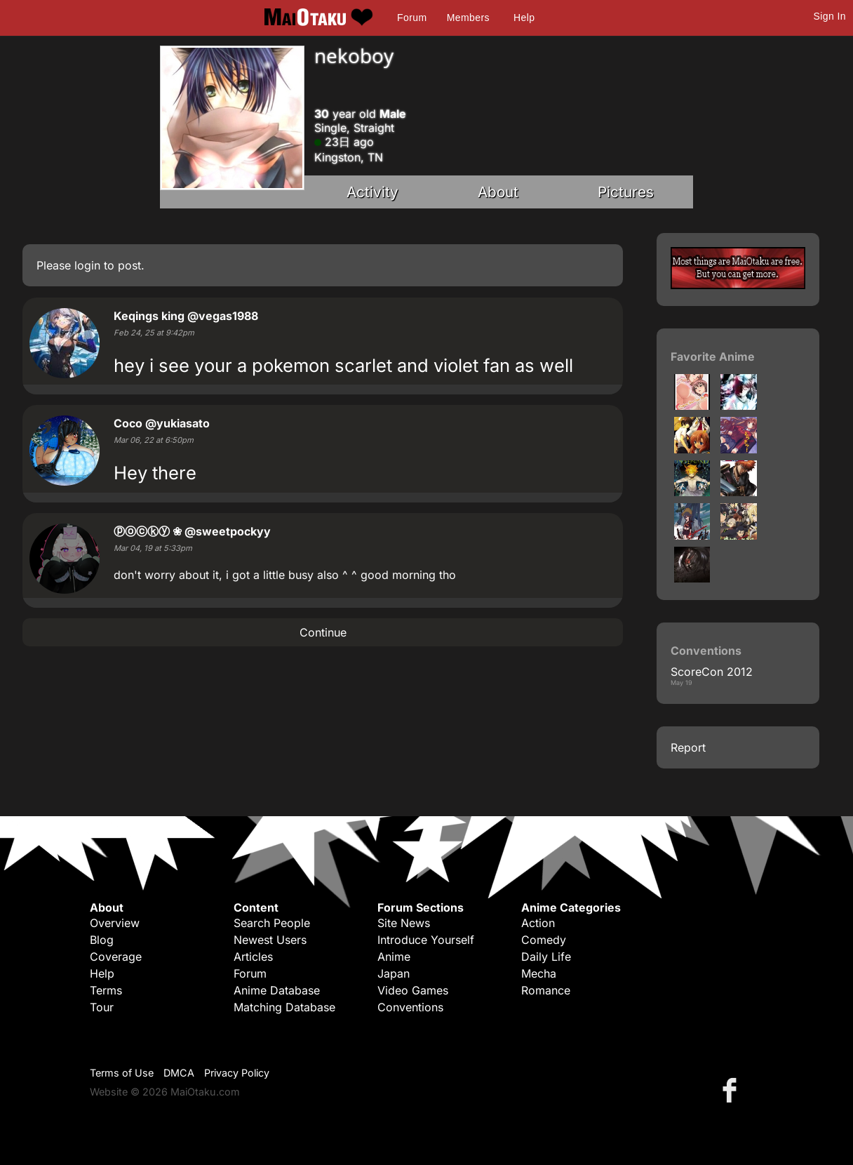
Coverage (116, 957)
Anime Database (277, 990)
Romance (545, 990)
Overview (115, 923)
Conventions (410, 1007)
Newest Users (270, 940)
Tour (102, 1007)
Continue (323, 632)
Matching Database (284, 1007)
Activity (372, 192)
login (87, 265)
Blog (102, 940)
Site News (403, 923)
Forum (411, 17)
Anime (393, 957)
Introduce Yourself (425, 940)
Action (538, 923)
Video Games (412, 990)
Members (468, 17)
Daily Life (546, 957)
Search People (272, 923)
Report (688, 747)
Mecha (538, 973)
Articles (253, 957)
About (498, 192)
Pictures (626, 192)
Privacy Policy (236, 1073)
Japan (393, 973)
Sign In (830, 16)
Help (524, 17)
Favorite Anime (713, 357)
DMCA (178, 1073)
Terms (106, 990)
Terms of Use (122, 1073)
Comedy (543, 940)
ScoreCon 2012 (712, 672)
